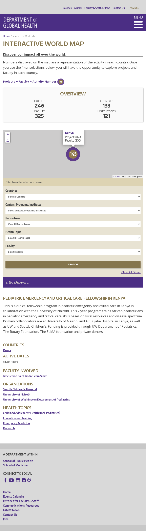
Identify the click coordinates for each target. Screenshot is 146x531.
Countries (11, 185)
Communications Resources (21, 500)
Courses (66, 4)
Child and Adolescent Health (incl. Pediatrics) (31, 407)
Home (6, 30)
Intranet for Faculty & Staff (21, 495)
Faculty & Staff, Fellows (96, 4)
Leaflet (116, 171)
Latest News (11, 504)
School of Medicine (15, 459)
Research (9, 422)
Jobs (5, 513)
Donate (134, 4)
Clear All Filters (131, 266)
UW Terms (73, 527)
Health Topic (13, 226)
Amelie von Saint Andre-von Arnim (25, 370)
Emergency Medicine (16, 417)
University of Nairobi (16, 388)
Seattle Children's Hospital (20, 383)
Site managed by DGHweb (97, 527)
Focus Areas (12, 212)
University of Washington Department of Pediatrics (36, 393)
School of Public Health (18, 455)
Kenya (7, 344)
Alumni (77, 4)
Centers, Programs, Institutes (23, 199)
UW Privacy (56, 527)
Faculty (10, 240)
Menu (138, 11)
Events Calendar (13, 491)
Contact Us (118, 4)
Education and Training (17, 412)
